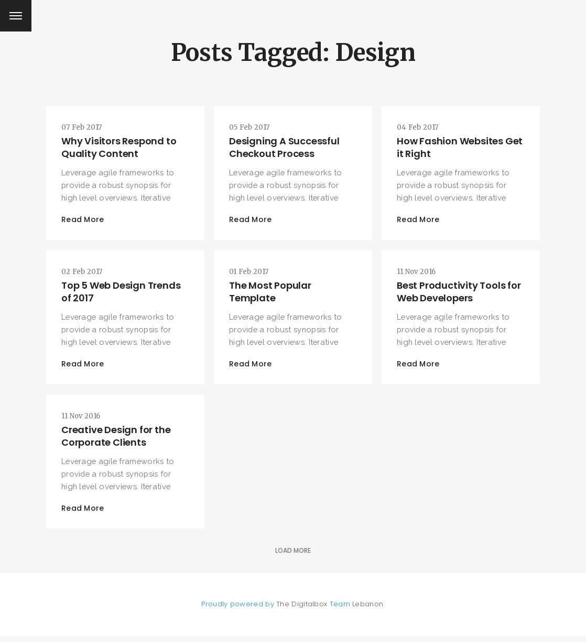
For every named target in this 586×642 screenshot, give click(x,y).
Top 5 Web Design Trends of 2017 (121, 294)
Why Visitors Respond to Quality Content (119, 148)
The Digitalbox (301, 610)
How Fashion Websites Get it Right (451, 148)
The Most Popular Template (271, 294)
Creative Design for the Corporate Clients (116, 441)
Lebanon (367, 610)
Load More (293, 556)
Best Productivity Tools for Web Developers (460, 294)
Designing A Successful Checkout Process (285, 148)
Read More (83, 221)
